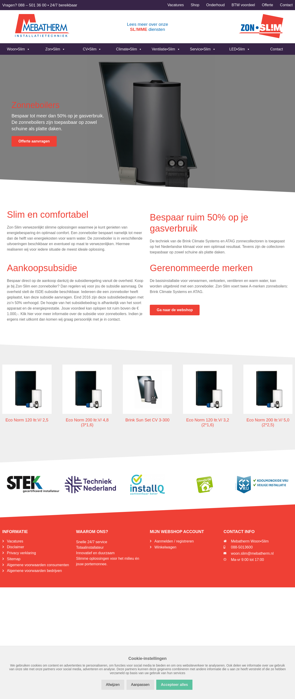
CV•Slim (92, 49)
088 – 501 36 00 (32, 5)
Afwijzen (113, 685)
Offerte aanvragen (34, 141)
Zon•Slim (55, 49)
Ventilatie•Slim (166, 49)
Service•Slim (203, 49)
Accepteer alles (174, 685)
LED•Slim (239, 49)
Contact (276, 49)
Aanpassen (140, 685)
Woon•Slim (18, 49)
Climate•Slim (129, 49)
